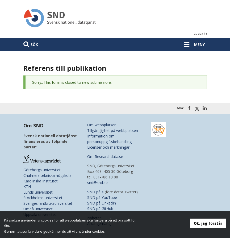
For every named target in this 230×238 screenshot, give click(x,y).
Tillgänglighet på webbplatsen (112, 130)
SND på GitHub (100, 208)
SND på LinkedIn (101, 203)
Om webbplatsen (101, 124)
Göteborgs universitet (42, 169)
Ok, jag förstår (208, 223)
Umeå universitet (38, 208)
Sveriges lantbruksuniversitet (47, 203)
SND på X (95, 191)
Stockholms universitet (42, 197)
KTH (27, 186)
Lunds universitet (38, 192)
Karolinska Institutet (40, 180)
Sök (34, 44)
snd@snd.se (97, 182)
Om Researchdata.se (105, 156)
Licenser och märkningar (108, 147)
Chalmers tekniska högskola (47, 175)
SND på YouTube (102, 197)
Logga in (200, 33)
